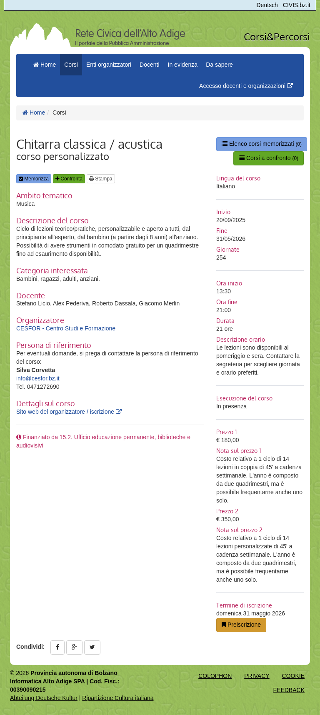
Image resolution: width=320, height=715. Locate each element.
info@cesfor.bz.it (38, 378)
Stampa (100, 179)
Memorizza (34, 179)
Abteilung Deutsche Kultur (44, 698)
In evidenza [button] (183, 64)
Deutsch (267, 5)
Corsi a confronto (268, 158)
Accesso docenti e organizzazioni (246, 85)
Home (33, 112)
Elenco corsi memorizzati (262, 143)
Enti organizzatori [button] (108, 64)
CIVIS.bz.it (296, 5)
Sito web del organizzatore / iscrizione (69, 411)
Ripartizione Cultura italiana (117, 698)
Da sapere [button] (219, 64)
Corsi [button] (71, 64)
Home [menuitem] (44, 64)
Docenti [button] (149, 64)
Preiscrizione (241, 624)
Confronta (68, 179)
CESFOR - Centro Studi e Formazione (65, 328)
